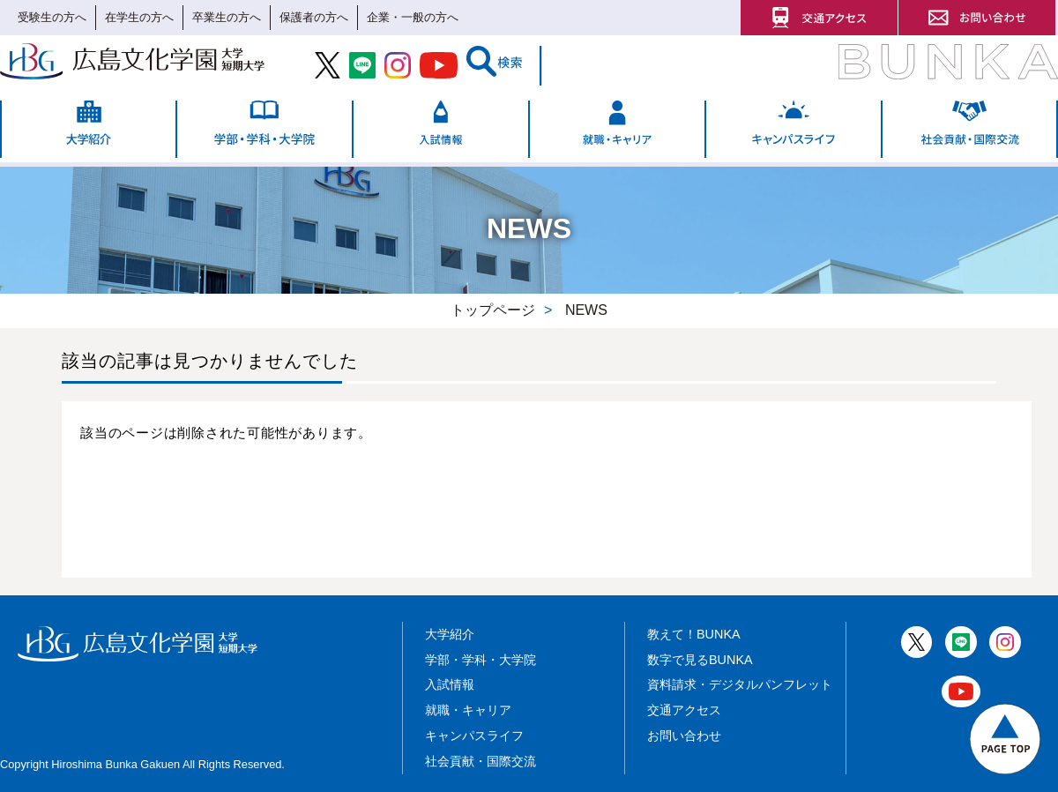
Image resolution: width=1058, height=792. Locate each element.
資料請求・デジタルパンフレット (739, 684)
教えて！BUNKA (694, 634)
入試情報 (449, 684)
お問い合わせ (684, 735)
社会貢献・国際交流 (480, 761)
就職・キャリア (468, 710)
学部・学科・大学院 (480, 660)
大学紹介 (449, 634)
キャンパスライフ (474, 735)
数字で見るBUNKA (700, 660)
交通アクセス (684, 710)
